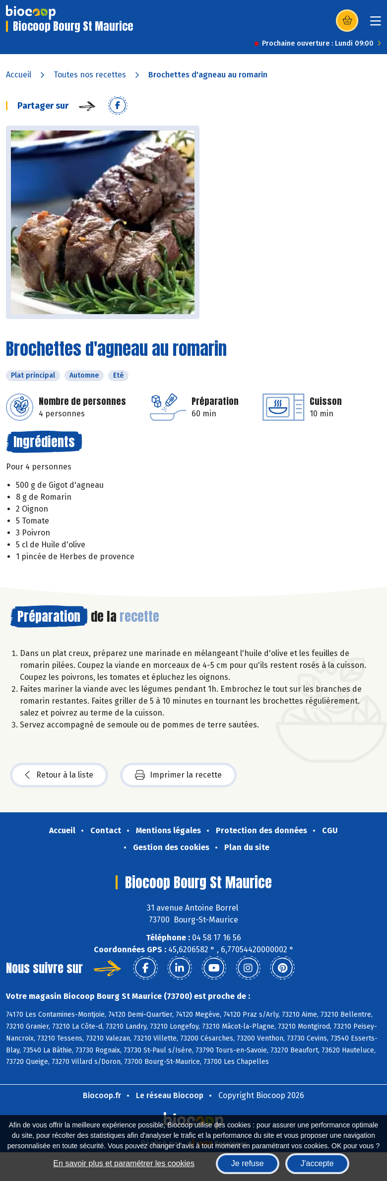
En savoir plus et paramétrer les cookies (123, 1163)
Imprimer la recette (178, 775)
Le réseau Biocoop (169, 1095)
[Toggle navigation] (375, 24)
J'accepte (317, 1163)
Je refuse (247, 1163)
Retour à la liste (59, 775)
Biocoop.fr (102, 1095)
